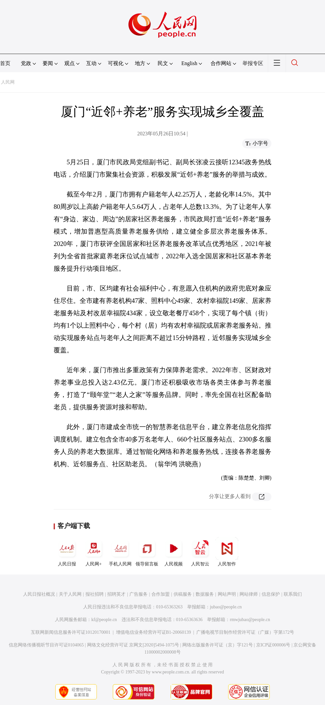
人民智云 (200, 551)
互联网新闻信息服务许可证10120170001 (70, 632)
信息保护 (271, 594)
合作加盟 (160, 594)
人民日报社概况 (39, 594)
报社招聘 (94, 594)
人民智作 (226, 551)
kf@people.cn (104, 619)
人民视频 (173, 551)
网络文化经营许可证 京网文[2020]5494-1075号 (133, 645)
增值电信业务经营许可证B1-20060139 (153, 632)
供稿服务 (183, 594)
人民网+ (93, 551)
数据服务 (205, 594)
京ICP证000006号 (273, 645)
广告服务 (138, 594)
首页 (5, 63)
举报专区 (252, 63)
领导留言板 (147, 551)
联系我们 (293, 594)
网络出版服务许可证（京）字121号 (217, 645)
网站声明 (227, 594)
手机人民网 (120, 551)
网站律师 (249, 594)
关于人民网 (70, 594)
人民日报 (67, 551)
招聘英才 (116, 594)
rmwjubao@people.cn (250, 619)
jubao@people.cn (226, 606)
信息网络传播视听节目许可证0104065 (46, 645)
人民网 (8, 82)
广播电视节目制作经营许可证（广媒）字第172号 (245, 632)
